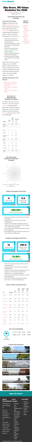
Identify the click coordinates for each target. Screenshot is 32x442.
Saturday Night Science (10, 25)
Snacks (8, 1)
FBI (7, 103)
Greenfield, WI (5, 314)
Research (16, 430)
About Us (26, 401)
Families (16, 418)
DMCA (25, 414)
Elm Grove (4, 105)
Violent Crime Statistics (26, 33)
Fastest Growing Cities (16, 423)
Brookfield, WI (5, 304)
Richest (16, 437)
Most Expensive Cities (16, 427)
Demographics (11, 12)
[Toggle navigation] (28, 1)
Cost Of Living (21, 12)
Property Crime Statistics (26, 38)
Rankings (16, 434)
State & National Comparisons (27, 28)
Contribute (26, 406)
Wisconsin (4, 113)
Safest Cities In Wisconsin (11, 82)
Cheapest (16, 403)
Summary (26, 25)
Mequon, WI (5, 317)
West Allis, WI (5, 298)
